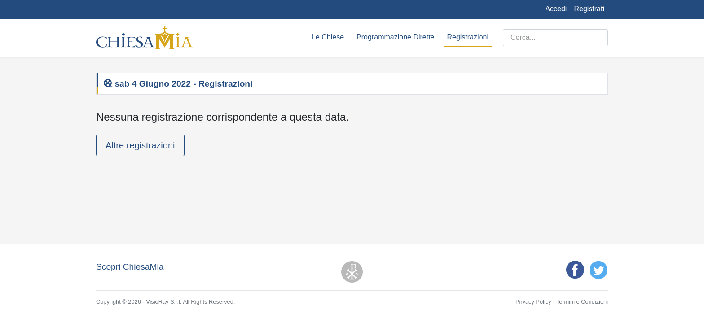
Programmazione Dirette (395, 37)
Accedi (556, 9)
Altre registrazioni (140, 145)
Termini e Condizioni (582, 301)
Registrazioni (467, 37)
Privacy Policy (533, 301)
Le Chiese (328, 37)
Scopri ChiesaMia (129, 266)
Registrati (589, 9)
